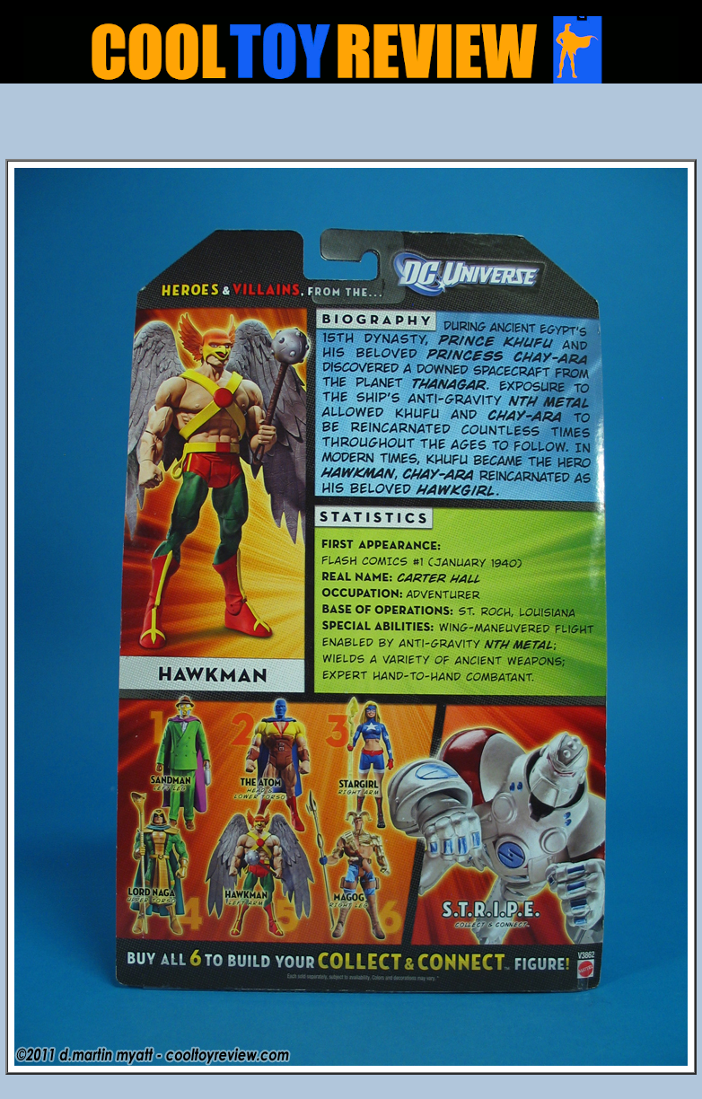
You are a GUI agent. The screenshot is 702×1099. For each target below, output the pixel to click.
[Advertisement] (351, 127)
